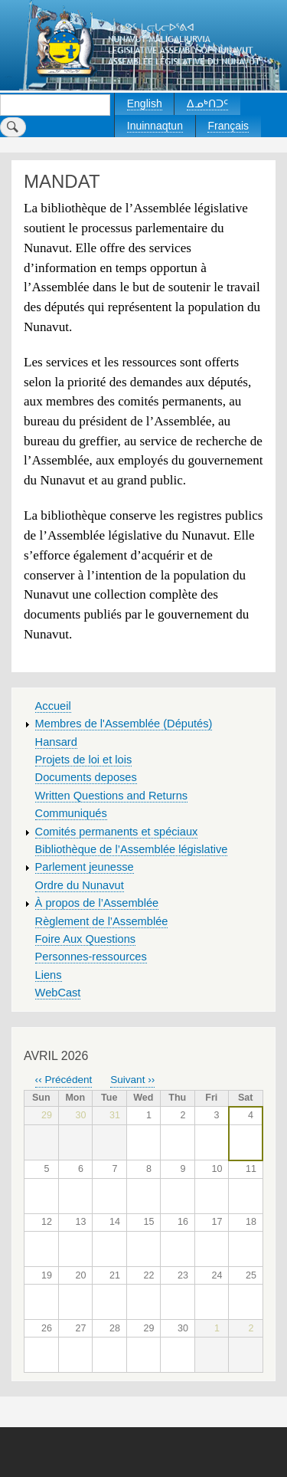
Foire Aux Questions (85, 939)
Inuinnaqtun (155, 126)
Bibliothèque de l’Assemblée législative (131, 849)
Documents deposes (86, 777)
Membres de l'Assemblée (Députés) (124, 723)
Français (228, 126)
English (144, 103)
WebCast (58, 992)
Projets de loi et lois (83, 759)
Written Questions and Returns (111, 795)
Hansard (56, 742)
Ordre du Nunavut (79, 885)
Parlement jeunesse (84, 867)
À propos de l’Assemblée (97, 903)
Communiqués (71, 813)
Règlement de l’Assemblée (101, 921)
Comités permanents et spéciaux (116, 831)
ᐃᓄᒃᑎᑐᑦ (207, 103)
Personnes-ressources (91, 956)
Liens (48, 975)
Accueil (53, 706)
